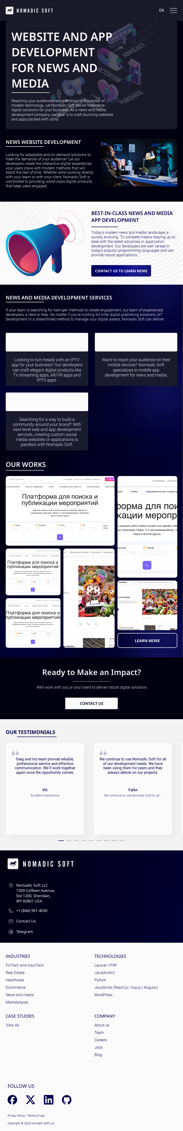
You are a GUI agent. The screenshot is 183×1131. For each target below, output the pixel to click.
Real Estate (15, 972)
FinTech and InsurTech (25, 965)
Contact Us (91, 703)
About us (101, 1025)
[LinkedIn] (48, 1100)
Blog (98, 1054)
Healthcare (15, 980)
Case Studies (20, 1016)
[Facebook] (12, 1100)
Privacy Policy (16, 1115)
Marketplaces (17, 1002)
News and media (20, 995)
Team (99, 1032)
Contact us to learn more (121, 270)
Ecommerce (15, 987)
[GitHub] (66, 1100)
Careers (100, 1040)
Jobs (98, 1047)
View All (12, 1025)
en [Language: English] (161, 10)
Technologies (110, 956)
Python (100, 980)
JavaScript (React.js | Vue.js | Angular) (126, 987)
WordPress (103, 995)
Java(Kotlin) (104, 972)
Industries (18, 956)
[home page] (29, 10)
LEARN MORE (147, 640)
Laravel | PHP (105, 965)
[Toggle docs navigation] (173, 10)
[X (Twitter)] (30, 1100)
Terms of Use (36, 1115)
